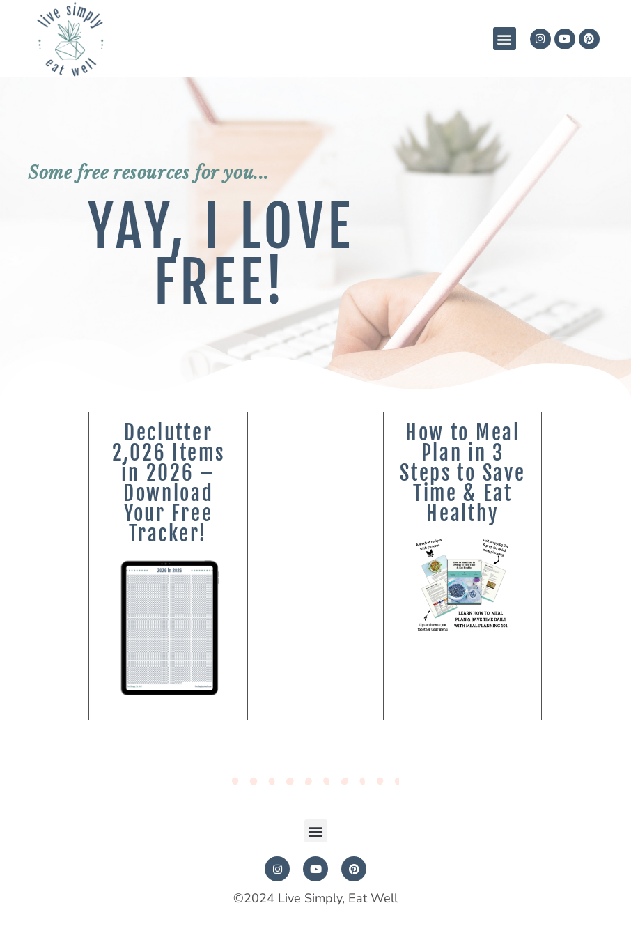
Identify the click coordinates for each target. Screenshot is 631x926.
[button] (504, 38)
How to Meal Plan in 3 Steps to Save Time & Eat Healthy (462, 473)
